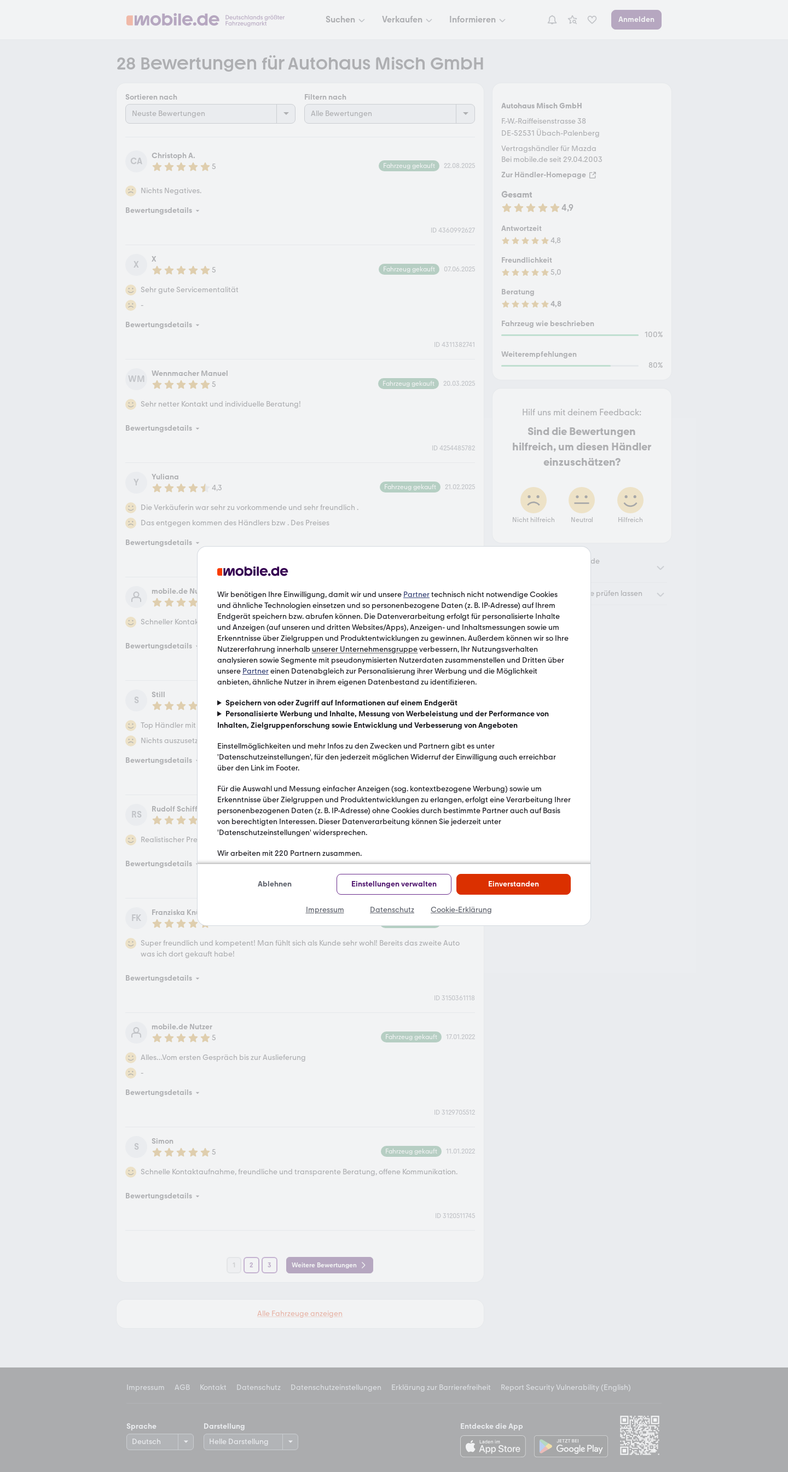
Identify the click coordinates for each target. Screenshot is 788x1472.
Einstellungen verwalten (394, 884)
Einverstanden (513, 884)
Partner (416, 594)
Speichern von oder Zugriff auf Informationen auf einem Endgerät (341, 703)
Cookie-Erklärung (461, 909)
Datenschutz (392, 909)
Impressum (325, 909)
